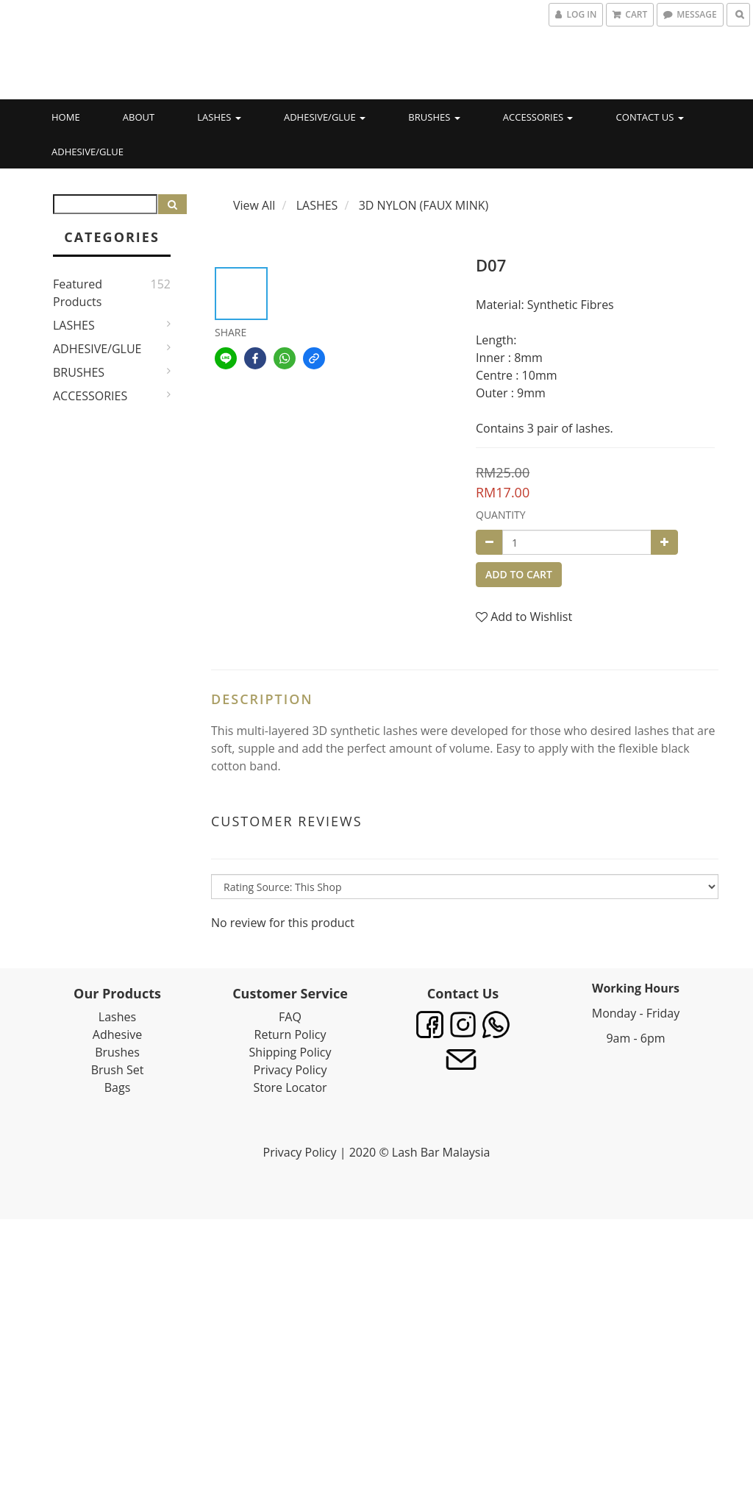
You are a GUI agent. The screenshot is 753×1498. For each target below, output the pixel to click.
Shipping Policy (290, 1052)
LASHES (218, 117)
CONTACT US (650, 117)
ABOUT (138, 117)
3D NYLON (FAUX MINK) (423, 205)
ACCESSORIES (538, 117)
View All (254, 205)
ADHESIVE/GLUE (324, 117)
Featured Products (77, 293)
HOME (65, 117)
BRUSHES (434, 117)
